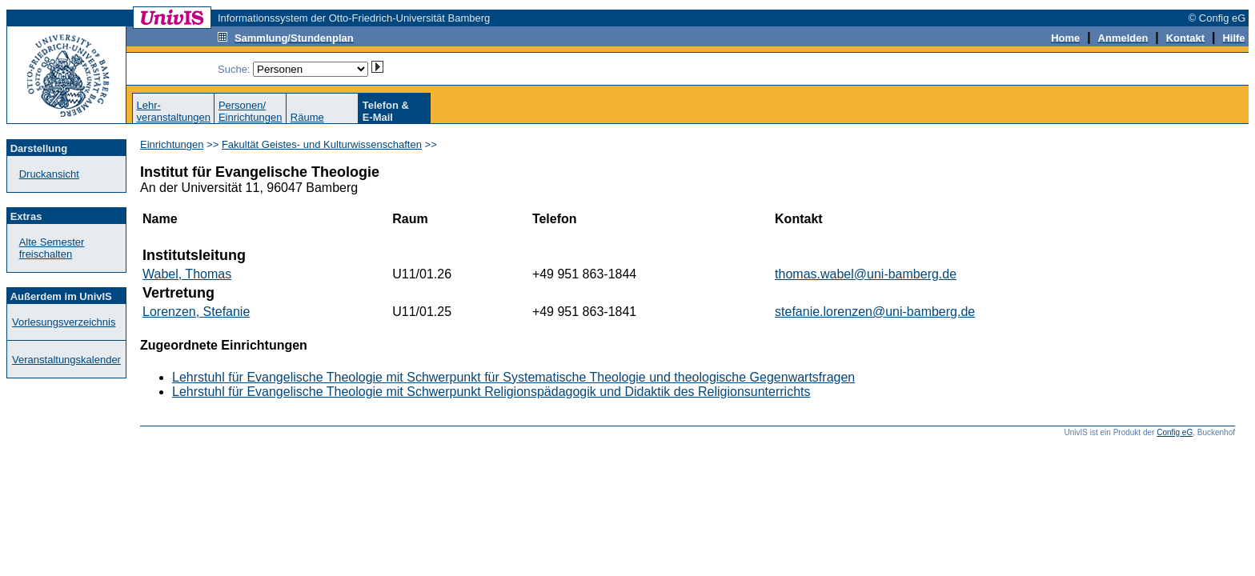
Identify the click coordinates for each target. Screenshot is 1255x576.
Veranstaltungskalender (66, 360)
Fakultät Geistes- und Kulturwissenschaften (322, 144)
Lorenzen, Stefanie (196, 311)
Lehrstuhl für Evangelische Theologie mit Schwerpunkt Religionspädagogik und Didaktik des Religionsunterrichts (491, 391)
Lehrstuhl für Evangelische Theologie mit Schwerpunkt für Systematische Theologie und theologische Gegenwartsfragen (513, 377)
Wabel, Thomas (186, 274)
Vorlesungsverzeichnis (63, 322)
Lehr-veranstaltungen (173, 111)
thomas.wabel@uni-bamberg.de (865, 274)
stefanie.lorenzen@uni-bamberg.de (875, 311)
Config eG (1175, 432)
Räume (307, 117)
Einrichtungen (172, 144)
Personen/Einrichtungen (251, 111)
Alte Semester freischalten (52, 248)
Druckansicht (49, 174)
